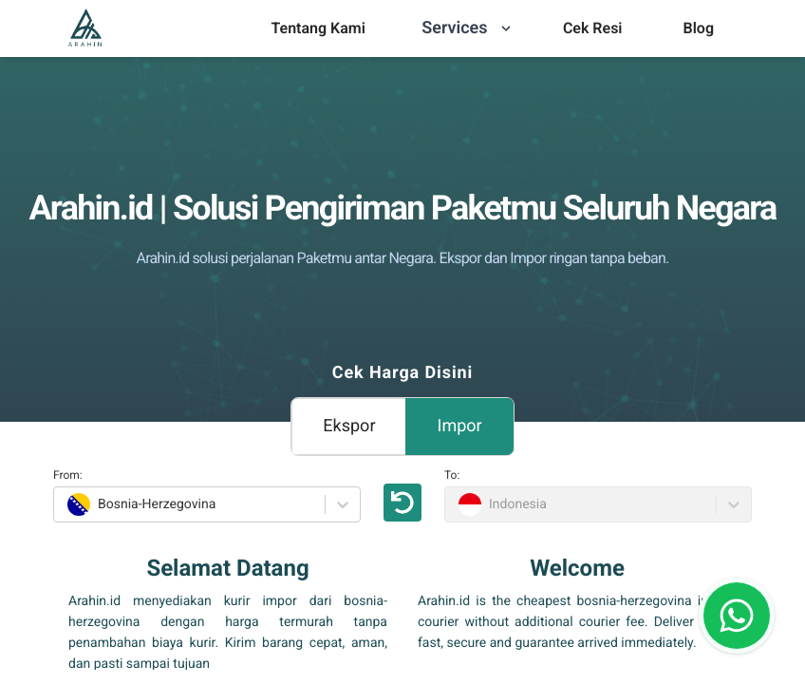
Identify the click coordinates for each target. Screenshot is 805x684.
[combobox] (65, 504)
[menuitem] (317, 29)
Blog (698, 28)
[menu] (317, 28)
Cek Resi (593, 28)
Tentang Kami (318, 28)
